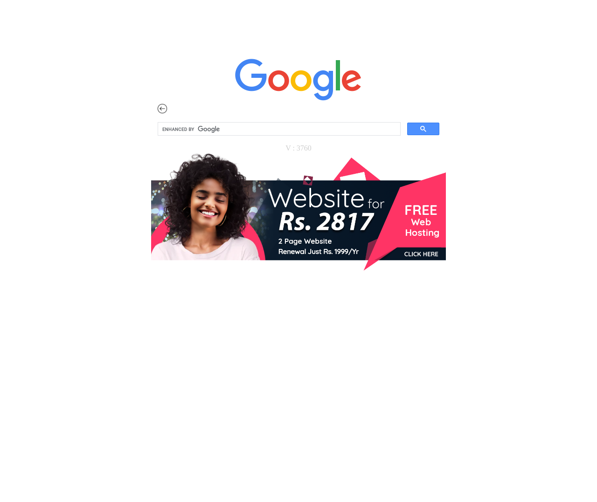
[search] (278, 129)
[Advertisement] (298, 419)
